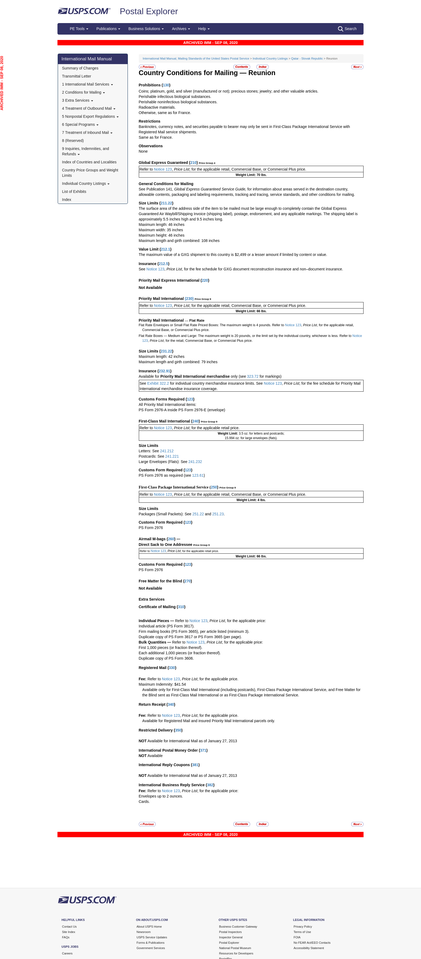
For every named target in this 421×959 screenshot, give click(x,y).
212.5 (163, 264)
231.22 (166, 351)
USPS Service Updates (152, 937)
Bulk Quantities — (155, 642)
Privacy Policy (303, 926)
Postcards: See (152, 456)
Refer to (146, 169)
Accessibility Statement (309, 948)
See (142, 269)
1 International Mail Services (87, 84)
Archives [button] (181, 29)
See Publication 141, (156, 189)
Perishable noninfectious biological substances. (178, 102)
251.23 (218, 514)
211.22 (166, 203)
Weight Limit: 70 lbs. (251, 175)
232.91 (164, 371)
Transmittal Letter (76, 76)
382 (210, 785)
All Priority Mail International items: (168, 404)
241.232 (195, 462)
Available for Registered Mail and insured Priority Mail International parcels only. (208, 721)
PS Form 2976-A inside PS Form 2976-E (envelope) (182, 410)
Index (66, 199)
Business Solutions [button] (146, 29)
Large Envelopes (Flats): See (163, 462)
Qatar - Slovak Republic (307, 58)
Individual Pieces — (156, 621)
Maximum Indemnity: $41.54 (162, 684)
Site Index (68, 932)
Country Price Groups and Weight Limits (90, 173)
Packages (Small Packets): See (166, 514)
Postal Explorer (149, 11)
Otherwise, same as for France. (165, 113)
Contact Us (69, 926)
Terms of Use (302, 932)
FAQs (66, 937)
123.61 (198, 475)
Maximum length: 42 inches (161, 356)
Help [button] (204, 29)
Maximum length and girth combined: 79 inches (178, 362)
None (143, 151)
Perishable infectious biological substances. (175, 96)
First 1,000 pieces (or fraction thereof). (170, 647)
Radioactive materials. (157, 107)
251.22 (198, 514)
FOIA (297, 937)
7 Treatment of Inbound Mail (87, 132)
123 (190, 399)
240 (195, 421)
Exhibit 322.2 (158, 383)
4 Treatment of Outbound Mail (88, 108)
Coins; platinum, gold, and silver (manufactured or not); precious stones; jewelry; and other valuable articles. (228, 91)
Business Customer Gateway (238, 926)
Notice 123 (162, 169)
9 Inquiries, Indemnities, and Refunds (85, 151)
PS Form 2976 (151, 528)
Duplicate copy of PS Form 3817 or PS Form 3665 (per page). (190, 637)
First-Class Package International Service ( (175, 487)
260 (171, 539)
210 (193, 162)
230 (189, 298)
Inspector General (230, 937)
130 (166, 85)
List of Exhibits (74, 191)
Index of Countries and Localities (89, 162)
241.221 (172, 456)
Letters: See (149, 451)
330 (172, 668)
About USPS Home (149, 926)
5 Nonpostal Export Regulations (90, 116)
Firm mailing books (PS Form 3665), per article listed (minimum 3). (194, 631)
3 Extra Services (77, 100)
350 (178, 730)
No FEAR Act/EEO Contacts (312, 942)
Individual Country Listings (86, 183)
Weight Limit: (228, 433)
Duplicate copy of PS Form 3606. (166, 658)
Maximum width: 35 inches (161, 230)
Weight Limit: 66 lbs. (251, 311)
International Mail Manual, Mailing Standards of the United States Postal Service (196, 58)
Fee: (143, 679)
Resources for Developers (236, 953)
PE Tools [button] (79, 29)
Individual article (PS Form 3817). (167, 626)
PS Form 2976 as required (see (165, 475)
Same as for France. (156, 137)
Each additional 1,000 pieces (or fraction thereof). (180, 653)
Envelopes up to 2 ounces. (161, 796)
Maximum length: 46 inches (161, 224)
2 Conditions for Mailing (83, 92)
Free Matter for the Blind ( (161, 581)
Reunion (261, 72)
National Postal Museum (235, 948)
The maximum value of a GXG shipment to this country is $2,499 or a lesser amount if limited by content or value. (233, 254)
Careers (67, 953)
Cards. (144, 801)
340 (171, 704)
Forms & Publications (151, 942)
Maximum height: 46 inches (161, 235)
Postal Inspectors (230, 932)
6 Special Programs (80, 124)
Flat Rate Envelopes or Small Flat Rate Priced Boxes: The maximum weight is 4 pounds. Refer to (211, 325)
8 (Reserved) (73, 140)
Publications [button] (108, 29)
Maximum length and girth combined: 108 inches (179, 240)
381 (195, 765)
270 (187, 581)
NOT (143, 741)
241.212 (167, 451)
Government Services (151, 948)
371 (203, 750)
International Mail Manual (86, 58)
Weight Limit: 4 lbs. (251, 500)
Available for (150, 376)
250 (214, 487)
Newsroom (144, 932)
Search (347, 29)
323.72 (253, 376)
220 (205, 280)
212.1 (165, 249)
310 (181, 607)
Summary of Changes (80, 68)
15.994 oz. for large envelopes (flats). (251, 438)
